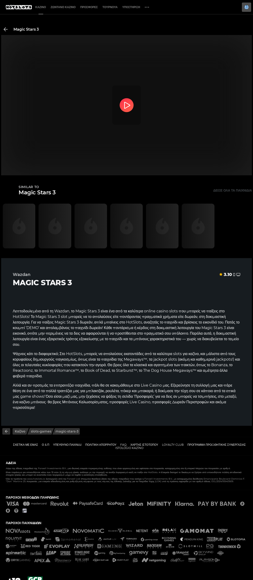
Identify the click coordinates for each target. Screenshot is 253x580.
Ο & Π (45, 444)
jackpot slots (165, 359)
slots (177, 354)
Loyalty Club (173, 444)
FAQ (123, 444)
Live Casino (151, 385)
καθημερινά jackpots (214, 359)
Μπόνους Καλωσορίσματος (85, 402)
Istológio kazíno (129, 448)
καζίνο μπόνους (32, 402)
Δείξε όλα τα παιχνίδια (232, 190)
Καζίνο (40, 7)
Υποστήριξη (131, 7)
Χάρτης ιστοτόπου (144, 444)
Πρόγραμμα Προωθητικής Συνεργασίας (216, 444)
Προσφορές (89, 7)
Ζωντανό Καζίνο (63, 7)
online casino (156, 311)
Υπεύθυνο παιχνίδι (67, 444)
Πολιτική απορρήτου (101, 444)
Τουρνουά (109, 7)
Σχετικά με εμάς (25, 444)
